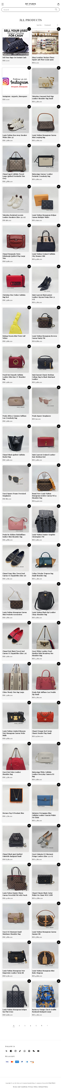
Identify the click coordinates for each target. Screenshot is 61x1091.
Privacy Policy (33, 1087)
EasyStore (52, 1083)
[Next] (47, 1025)
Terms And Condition (20, 1087)
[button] (2, 4)
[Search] (56, 10)
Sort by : (39, 25)
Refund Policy (43, 1087)
